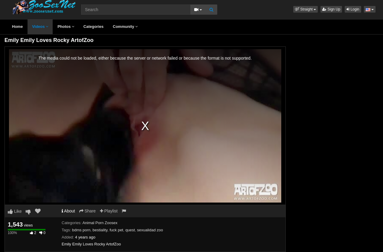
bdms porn (81, 230)
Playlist (109, 211)
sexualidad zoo (150, 230)
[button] (305, 9)
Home (17, 26)
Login (352, 9)
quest (130, 230)
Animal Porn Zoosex (99, 223)
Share (87, 211)
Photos (65, 26)
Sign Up (331, 9)
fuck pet (116, 230)
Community (125, 26)
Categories (93, 26)
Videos (40, 26)
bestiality (99, 230)
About (68, 211)
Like (15, 211)
